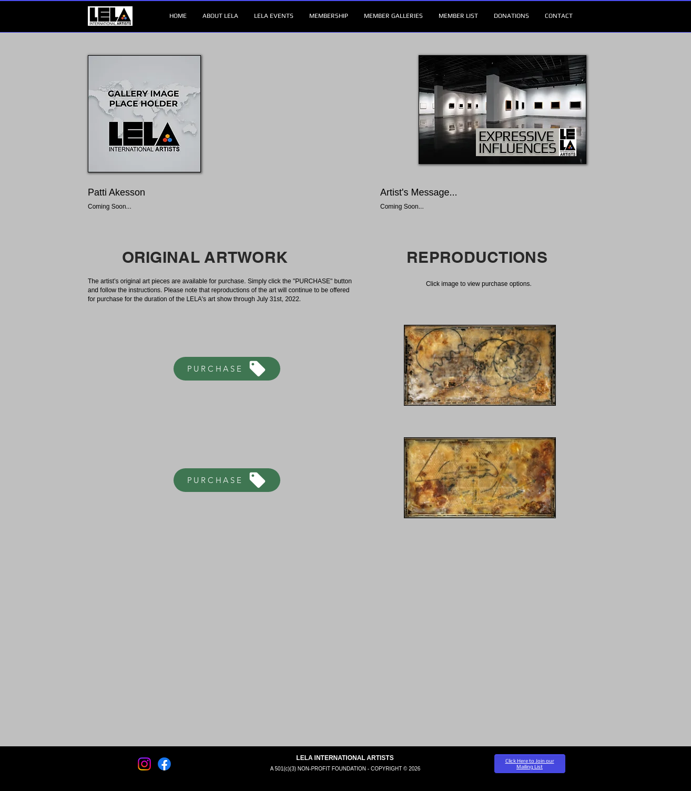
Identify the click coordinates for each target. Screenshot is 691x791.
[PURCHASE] (227, 369)
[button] (220, 16)
